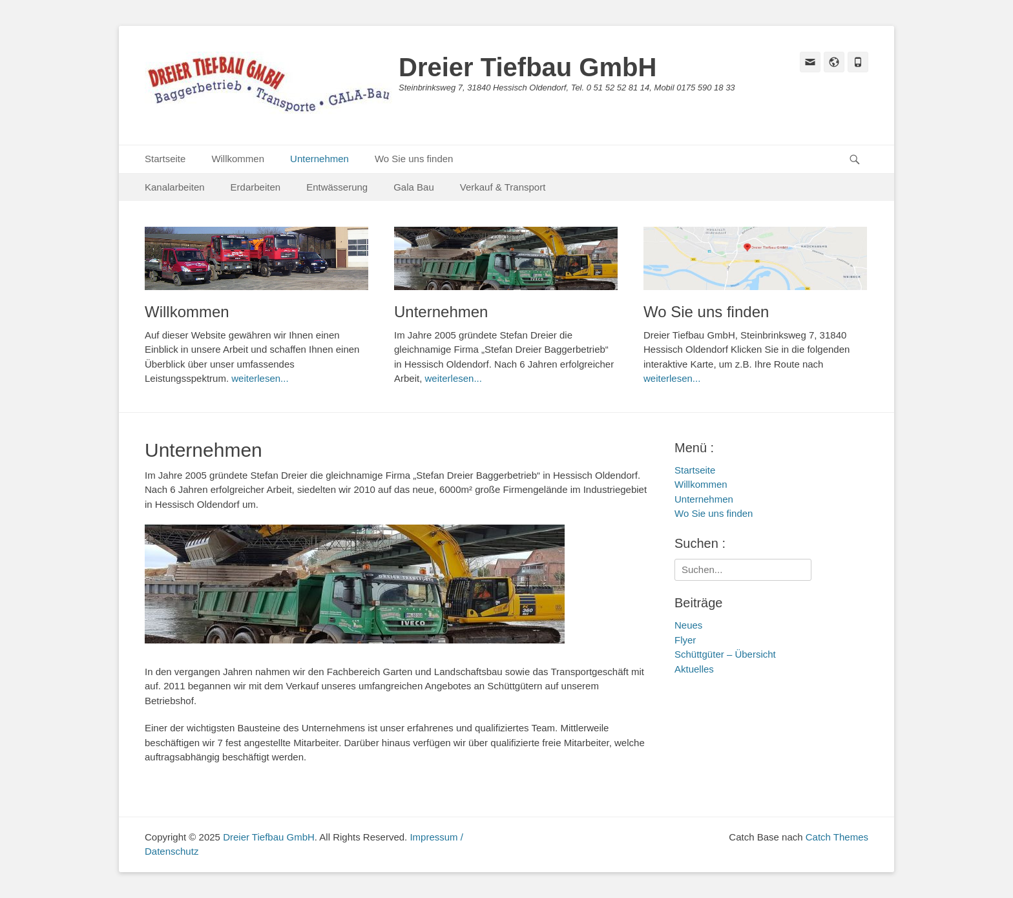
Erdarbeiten (256, 187)
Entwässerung (337, 187)
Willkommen (237, 158)
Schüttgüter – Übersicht (725, 654)
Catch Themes (837, 836)
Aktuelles (694, 668)
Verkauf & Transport (503, 187)
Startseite (165, 158)
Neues (688, 625)
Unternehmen (319, 158)
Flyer (685, 639)
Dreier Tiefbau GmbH (527, 67)
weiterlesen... (259, 378)
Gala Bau (413, 187)
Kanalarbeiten (175, 187)
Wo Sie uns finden (414, 158)
